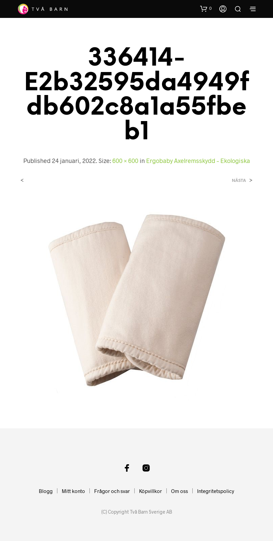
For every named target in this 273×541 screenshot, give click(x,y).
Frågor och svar (112, 491)
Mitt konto (73, 491)
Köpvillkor (150, 491)
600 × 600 (125, 160)
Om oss (179, 491)
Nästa (239, 180)
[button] (206, 8)
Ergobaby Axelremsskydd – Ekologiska (198, 160)
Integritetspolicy (215, 491)
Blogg (46, 491)
